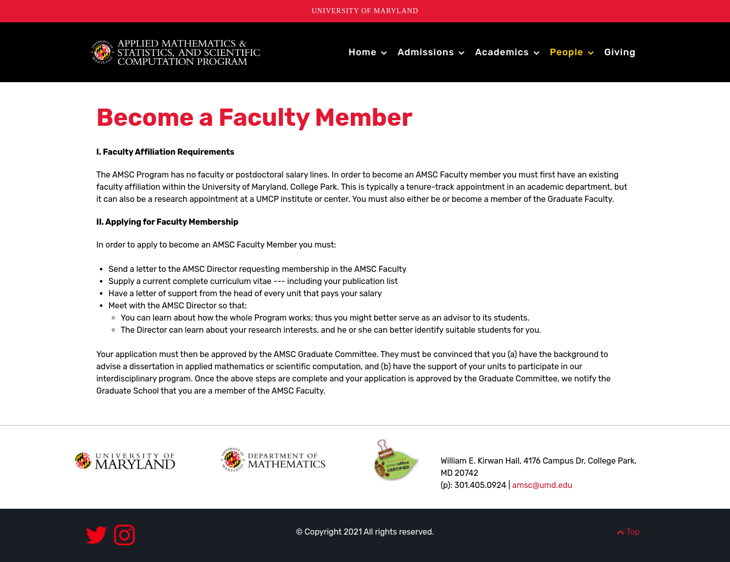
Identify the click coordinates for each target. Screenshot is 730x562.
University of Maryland (365, 11)
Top (628, 532)
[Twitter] (99, 535)
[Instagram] (124, 535)
